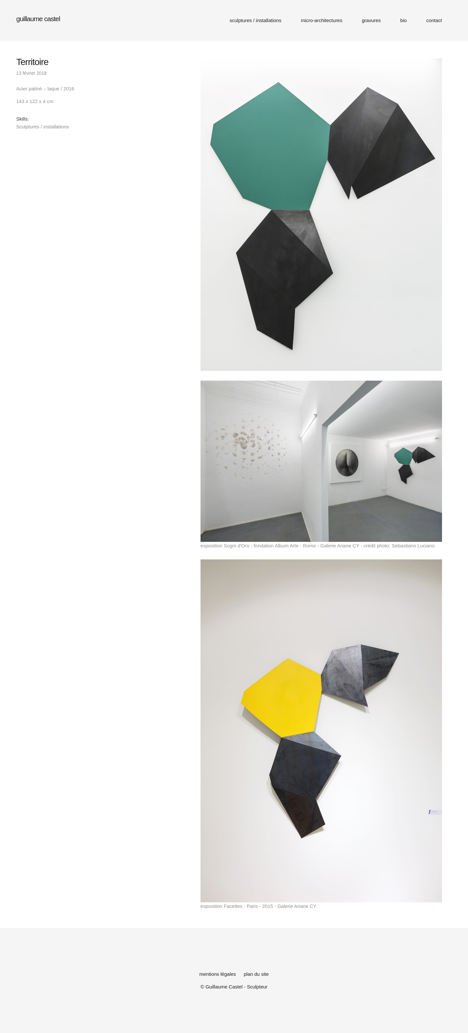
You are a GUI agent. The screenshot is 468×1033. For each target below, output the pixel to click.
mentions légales (217, 974)
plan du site (256, 974)
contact (434, 20)
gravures (371, 20)
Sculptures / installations (42, 126)
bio (403, 20)
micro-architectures (322, 20)
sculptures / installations (255, 20)
